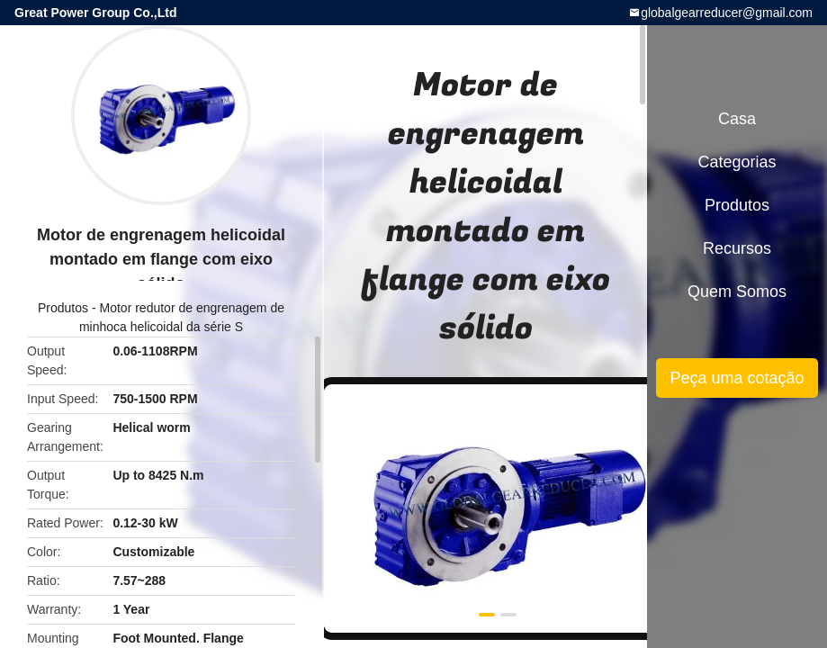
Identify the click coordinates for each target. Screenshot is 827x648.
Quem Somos (737, 292)
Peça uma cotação (737, 378)
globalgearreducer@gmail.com (727, 12)
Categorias (736, 162)
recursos (737, 248)
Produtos (63, 308)
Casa (737, 119)
